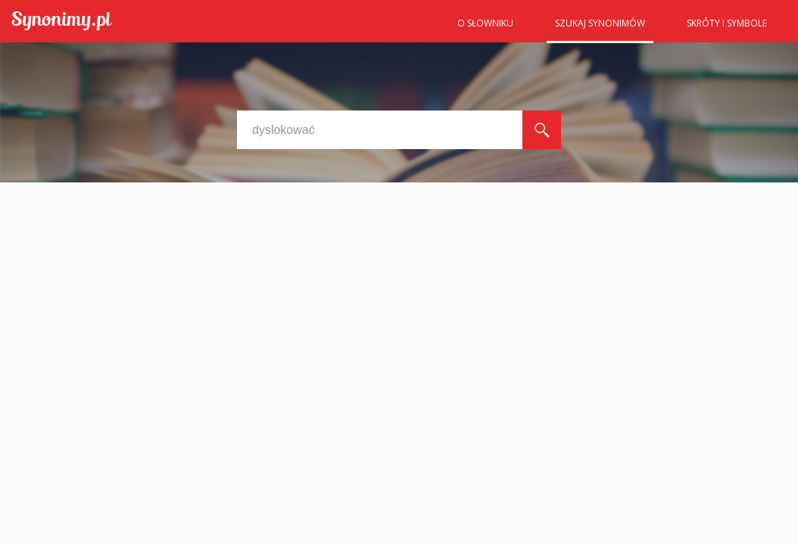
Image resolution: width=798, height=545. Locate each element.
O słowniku (485, 23)
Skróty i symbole (727, 23)
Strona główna (412, 28)
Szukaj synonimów (600, 23)
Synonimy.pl (61, 21)
